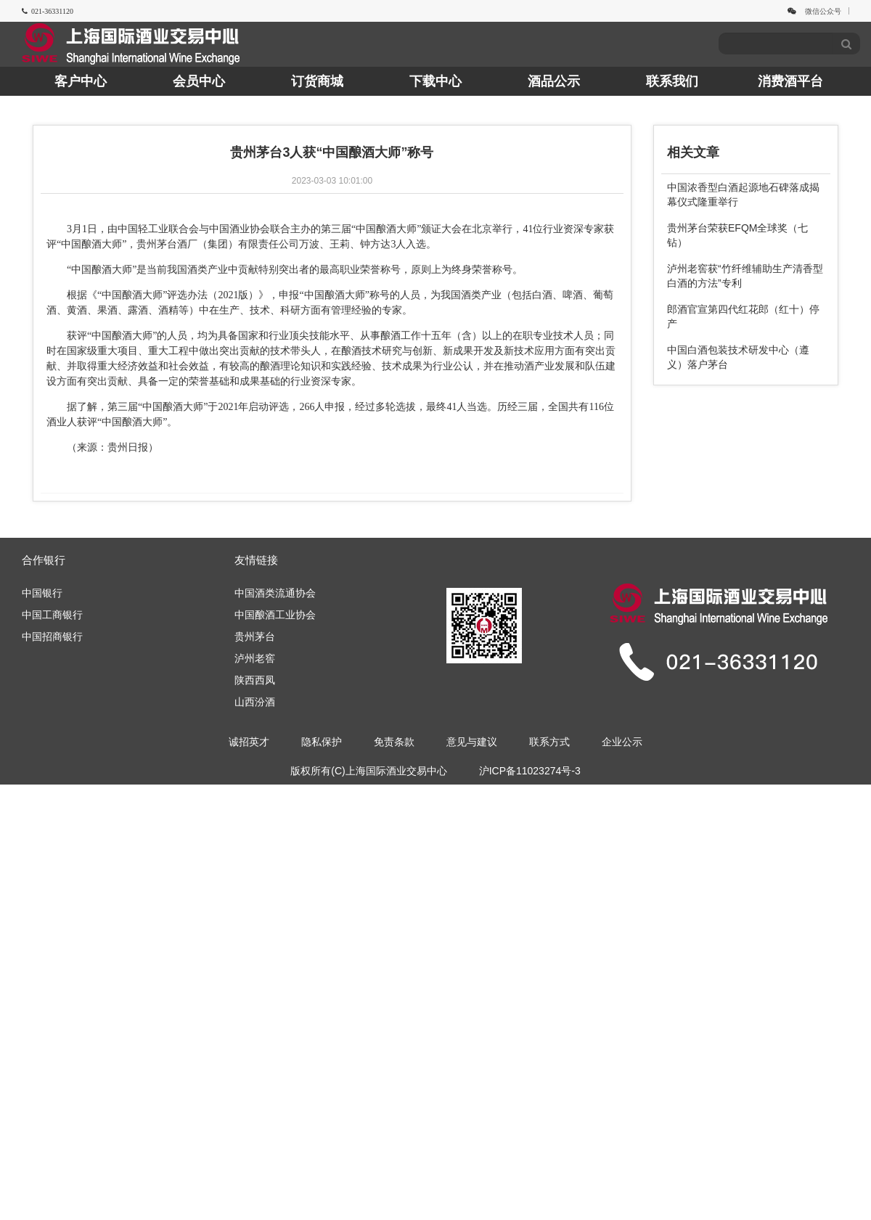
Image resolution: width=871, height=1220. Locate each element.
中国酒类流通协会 (275, 593)
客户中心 (80, 81)
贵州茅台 (254, 636)
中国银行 (42, 593)
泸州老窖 (254, 658)
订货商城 (317, 81)
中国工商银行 (52, 615)
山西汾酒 (254, 702)
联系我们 (672, 81)
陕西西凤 (254, 680)
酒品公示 (554, 81)
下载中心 (435, 81)
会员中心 (199, 81)
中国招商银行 (52, 636)
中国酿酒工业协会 (275, 615)
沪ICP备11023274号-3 (530, 771)
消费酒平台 (790, 81)
